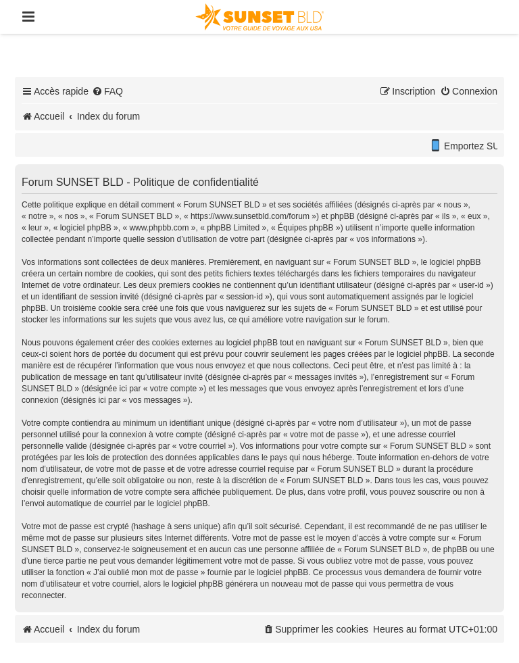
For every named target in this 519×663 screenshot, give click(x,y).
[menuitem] (107, 91)
